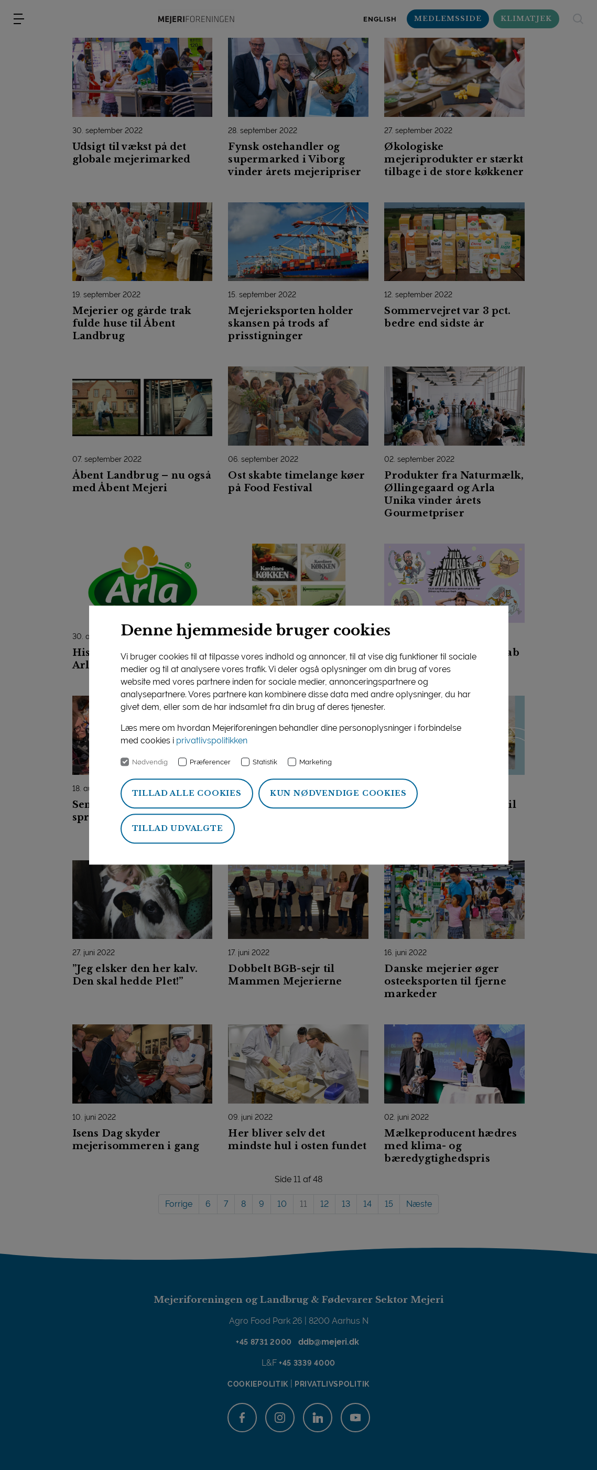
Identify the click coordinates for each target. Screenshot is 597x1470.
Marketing (315, 762)
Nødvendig (150, 762)
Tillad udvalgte (177, 828)
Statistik (265, 762)
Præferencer (210, 762)
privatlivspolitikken (211, 740)
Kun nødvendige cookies (338, 793)
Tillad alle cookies (187, 793)
